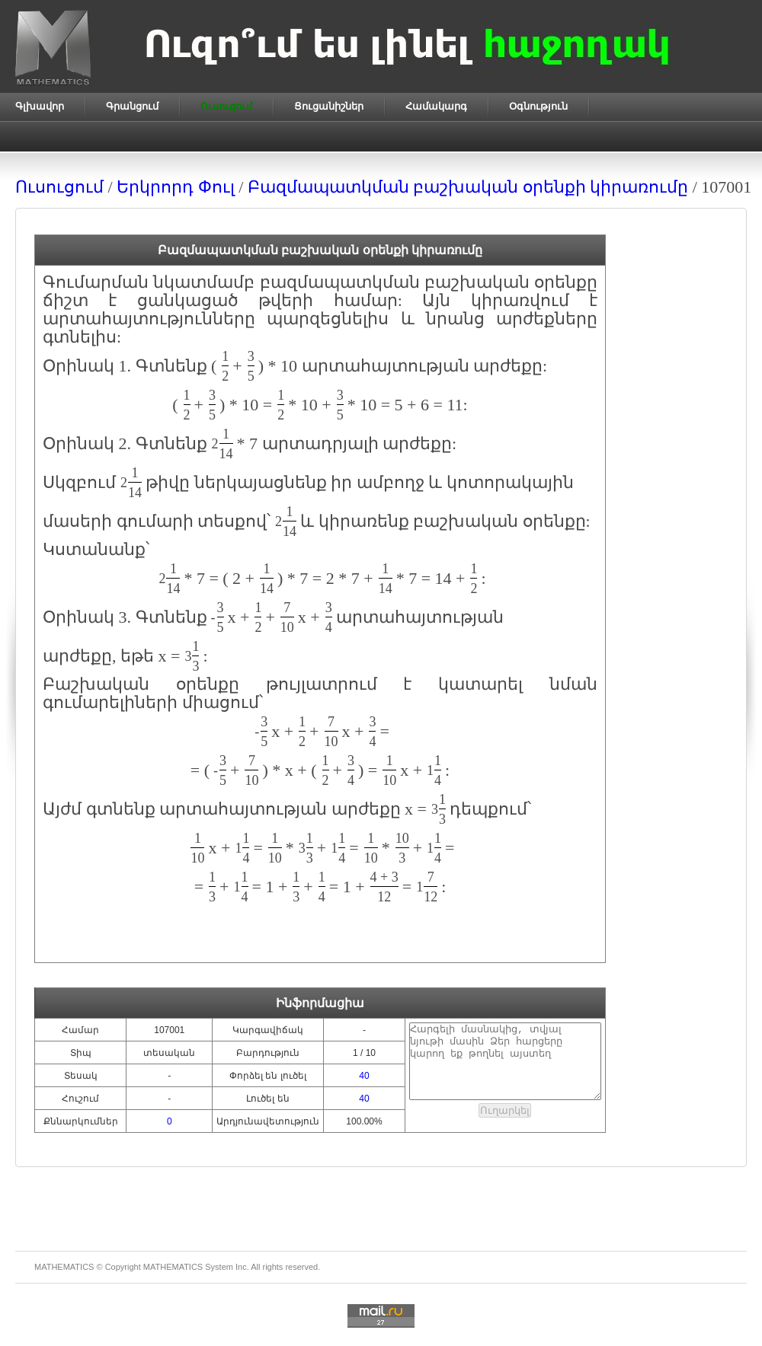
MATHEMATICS (173, 1266)
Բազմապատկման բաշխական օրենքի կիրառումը (468, 186)
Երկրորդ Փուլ (176, 186)
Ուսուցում (59, 186)
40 (364, 1075)
